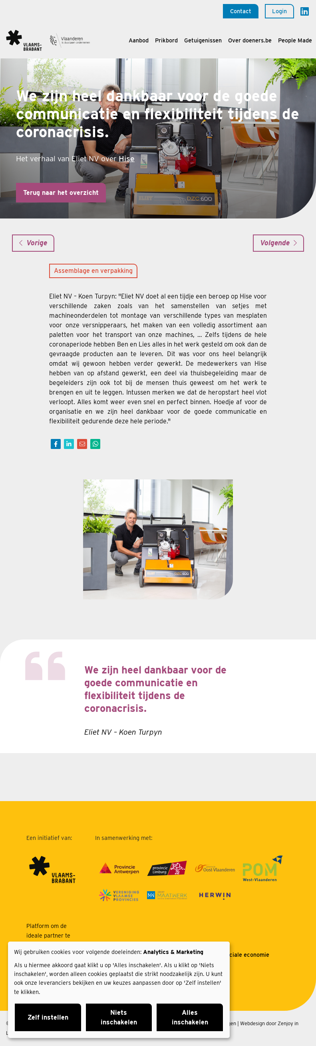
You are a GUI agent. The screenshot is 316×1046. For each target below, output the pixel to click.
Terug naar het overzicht (61, 192)
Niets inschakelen (119, 1017)
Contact (240, 11)
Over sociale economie (239, 954)
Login (279, 11)
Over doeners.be (250, 40)
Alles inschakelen (190, 1017)
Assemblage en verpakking (93, 271)
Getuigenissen (203, 40)
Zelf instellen (48, 1017)
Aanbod (139, 40)
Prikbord (166, 40)
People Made (295, 40)
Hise (127, 158)
